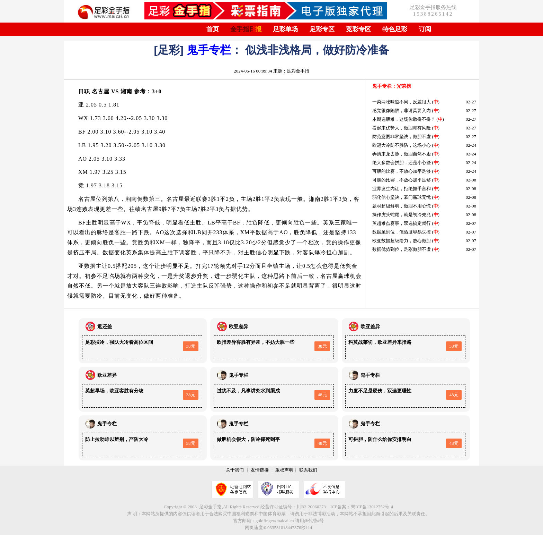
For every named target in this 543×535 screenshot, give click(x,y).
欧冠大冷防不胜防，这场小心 (401, 145)
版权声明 (284, 470)
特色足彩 (394, 29)
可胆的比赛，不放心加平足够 (401, 171)
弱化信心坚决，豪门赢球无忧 (401, 197)
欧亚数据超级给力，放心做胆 (401, 240)
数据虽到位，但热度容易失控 (401, 232)
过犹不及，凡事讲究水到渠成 (248, 390)
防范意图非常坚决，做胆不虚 (401, 136)
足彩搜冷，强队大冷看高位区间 (119, 342)
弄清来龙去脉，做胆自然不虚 (401, 153)
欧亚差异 (238, 326)
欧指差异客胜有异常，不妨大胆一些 (255, 342)
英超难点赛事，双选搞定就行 (401, 223)
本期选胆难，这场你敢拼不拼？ (403, 119)
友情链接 (260, 470)
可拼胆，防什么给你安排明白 (379, 439)
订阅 (425, 29)
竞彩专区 (358, 29)
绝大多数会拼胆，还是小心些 (401, 162)
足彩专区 (322, 29)
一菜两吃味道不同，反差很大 (401, 101)
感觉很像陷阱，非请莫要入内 (401, 110)
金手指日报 (245, 29)
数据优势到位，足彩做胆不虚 (401, 249)
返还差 (104, 326)
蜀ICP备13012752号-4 (372, 506)
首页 (212, 29)
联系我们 (308, 470)
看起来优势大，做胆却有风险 (401, 127)
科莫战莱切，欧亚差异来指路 (379, 342)
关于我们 (235, 470)
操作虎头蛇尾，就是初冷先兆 (401, 214)
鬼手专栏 (209, 50)
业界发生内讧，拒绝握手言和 (401, 188)
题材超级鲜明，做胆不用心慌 (401, 206)
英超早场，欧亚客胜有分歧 (114, 390)
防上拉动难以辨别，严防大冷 (116, 439)
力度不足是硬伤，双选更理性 (379, 390)
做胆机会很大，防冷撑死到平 (248, 439)
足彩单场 (285, 29)
